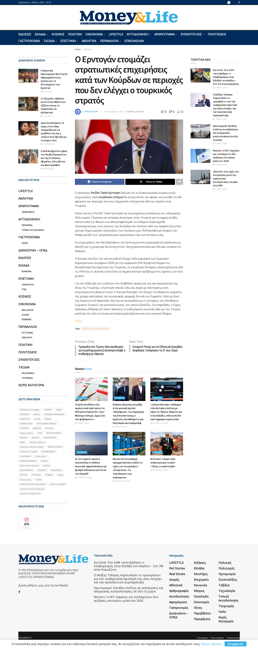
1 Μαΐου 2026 (82, 427)
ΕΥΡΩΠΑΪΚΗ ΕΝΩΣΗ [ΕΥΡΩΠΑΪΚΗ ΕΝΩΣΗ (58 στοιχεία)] (46, 423)
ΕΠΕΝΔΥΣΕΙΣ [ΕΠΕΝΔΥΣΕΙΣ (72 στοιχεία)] (26, 423)
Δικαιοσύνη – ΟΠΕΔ (32, 250)
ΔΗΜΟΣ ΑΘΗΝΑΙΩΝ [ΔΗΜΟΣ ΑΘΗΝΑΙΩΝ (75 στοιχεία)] (54, 414)
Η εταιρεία (202, 637)
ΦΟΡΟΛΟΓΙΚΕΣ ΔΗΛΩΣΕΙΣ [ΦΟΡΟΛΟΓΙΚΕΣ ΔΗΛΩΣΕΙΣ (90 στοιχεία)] (32, 484)
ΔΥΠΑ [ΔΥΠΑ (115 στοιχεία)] (37, 419)
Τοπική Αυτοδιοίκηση (33, 230)
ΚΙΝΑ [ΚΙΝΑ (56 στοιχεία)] (22, 442)
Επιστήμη (68, 41)
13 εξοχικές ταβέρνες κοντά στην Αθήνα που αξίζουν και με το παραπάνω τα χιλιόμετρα (53, 105)
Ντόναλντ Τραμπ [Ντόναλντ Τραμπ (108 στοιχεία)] (28, 451)
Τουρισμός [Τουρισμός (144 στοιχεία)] (25, 479)
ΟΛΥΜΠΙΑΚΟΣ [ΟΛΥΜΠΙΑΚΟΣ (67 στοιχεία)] (48, 451)
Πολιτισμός (217, 34)
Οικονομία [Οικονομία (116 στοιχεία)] (40, 456)
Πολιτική (75, 34)
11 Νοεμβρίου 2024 (113, 111)
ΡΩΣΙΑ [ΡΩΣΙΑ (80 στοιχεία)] (46, 465)
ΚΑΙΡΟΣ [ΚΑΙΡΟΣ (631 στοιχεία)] (35, 437)
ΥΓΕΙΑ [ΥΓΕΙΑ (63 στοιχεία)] (39, 479)
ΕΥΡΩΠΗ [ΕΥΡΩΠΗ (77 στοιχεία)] (24, 428)
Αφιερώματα (28, 212)
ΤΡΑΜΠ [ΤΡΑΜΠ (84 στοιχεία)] (49, 475)
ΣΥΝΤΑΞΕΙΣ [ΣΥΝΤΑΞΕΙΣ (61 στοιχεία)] (56, 470)
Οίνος (25, 243)
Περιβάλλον (109, 41)
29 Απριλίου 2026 (159, 427)
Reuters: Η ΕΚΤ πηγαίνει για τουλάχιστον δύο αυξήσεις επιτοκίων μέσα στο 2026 (126, 599)
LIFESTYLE (116, 34)
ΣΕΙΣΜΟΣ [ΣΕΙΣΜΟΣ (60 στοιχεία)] (42, 470)
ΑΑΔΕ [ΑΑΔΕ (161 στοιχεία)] (59, 409)
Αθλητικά (89, 41)
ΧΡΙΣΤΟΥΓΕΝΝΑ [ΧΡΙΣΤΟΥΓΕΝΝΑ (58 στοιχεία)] (57, 484)
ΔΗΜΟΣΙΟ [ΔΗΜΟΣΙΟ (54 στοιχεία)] (25, 419)
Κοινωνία (26, 271)
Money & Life (91, 111)
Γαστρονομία (29, 41)
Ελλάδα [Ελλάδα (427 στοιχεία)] (49, 428)
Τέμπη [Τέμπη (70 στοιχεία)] (60, 475)
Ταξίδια (48, 41)
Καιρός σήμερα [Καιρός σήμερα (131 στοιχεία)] (37, 442)
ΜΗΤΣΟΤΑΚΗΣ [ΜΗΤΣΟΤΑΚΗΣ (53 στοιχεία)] (55, 447)
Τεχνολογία (28, 284)
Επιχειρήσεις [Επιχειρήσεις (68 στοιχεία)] (26, 433)
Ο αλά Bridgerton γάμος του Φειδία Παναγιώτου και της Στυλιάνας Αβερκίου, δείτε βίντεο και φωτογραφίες (54, 158)
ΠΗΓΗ (78, 321)
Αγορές (25, 315)
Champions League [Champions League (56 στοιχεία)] (30, 409)
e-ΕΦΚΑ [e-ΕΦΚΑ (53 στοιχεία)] (48, 409)
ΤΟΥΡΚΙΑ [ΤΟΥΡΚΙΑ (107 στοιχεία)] (36, 475)
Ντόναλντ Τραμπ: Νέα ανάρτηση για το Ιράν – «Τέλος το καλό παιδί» (163, 466)
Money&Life (23, 637)
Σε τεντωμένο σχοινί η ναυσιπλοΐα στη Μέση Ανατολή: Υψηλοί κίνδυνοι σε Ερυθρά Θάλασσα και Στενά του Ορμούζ (91, 470)
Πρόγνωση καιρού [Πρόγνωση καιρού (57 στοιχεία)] (29, 465)
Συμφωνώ (235, 644)
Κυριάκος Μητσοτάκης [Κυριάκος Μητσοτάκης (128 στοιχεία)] (31, 447)
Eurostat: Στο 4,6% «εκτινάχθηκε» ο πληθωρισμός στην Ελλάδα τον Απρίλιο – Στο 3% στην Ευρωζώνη (226, 76)
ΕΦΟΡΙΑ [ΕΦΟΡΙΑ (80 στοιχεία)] (37, 428)
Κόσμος (58, 34)
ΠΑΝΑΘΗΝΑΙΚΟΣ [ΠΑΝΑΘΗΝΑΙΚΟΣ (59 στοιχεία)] (28, 461)
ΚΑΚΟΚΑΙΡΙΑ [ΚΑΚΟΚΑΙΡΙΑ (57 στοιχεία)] (50, 437)
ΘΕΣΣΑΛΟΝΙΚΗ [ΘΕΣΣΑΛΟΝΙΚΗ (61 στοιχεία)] (54, 433)
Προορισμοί (28, 373)
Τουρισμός (27, 378)
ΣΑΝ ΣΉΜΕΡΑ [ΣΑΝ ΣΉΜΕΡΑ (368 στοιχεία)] (26, 470)
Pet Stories (27, 332)
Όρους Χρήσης (211, 644)
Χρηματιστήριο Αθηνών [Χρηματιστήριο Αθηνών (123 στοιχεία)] (32, 489)
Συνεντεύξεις (191, 34)
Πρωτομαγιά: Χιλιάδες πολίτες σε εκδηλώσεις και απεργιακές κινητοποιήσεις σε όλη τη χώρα (225, 132)
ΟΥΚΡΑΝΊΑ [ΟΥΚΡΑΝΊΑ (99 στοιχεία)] (25, 456)
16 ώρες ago (47, 144)
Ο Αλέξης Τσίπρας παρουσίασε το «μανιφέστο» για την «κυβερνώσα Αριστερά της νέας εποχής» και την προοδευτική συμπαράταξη (225, 105)
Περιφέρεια (27, 225)
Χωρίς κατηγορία (31, 385)
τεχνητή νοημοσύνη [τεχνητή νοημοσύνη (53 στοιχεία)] (30, 493)
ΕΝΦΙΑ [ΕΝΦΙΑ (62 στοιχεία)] (48, 419)
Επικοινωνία (134, 41)
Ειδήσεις (24, 34)
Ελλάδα (40, 34)
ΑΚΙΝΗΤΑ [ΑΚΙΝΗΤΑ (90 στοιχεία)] (24, 414)
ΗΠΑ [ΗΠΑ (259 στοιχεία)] (40, 433)
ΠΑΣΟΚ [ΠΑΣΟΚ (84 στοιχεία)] (44, 461)
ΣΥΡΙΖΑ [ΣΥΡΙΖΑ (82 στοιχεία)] (23, 475)
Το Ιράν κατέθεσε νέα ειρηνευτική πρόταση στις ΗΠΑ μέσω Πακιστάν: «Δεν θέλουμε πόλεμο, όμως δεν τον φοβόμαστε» (90, 416)
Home (78, 49)
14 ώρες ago (47, 168)
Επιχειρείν (26, 319)
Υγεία (24, 289)
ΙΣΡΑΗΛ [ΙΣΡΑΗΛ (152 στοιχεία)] (23, 437)
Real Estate (27, 310)
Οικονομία (94, 34)
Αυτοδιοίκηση (137, 34)
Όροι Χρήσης (217, 637)
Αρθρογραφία (164, 34)
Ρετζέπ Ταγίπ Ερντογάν (95, 328)
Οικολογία (27, 337)
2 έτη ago (46, 91)
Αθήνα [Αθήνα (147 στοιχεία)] (37, 414)
